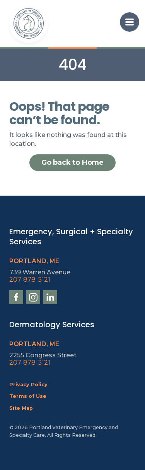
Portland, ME (34, 261)
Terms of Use (27, 396)
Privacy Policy (28, 384)
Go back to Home (72, 162)
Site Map (21, 408)
